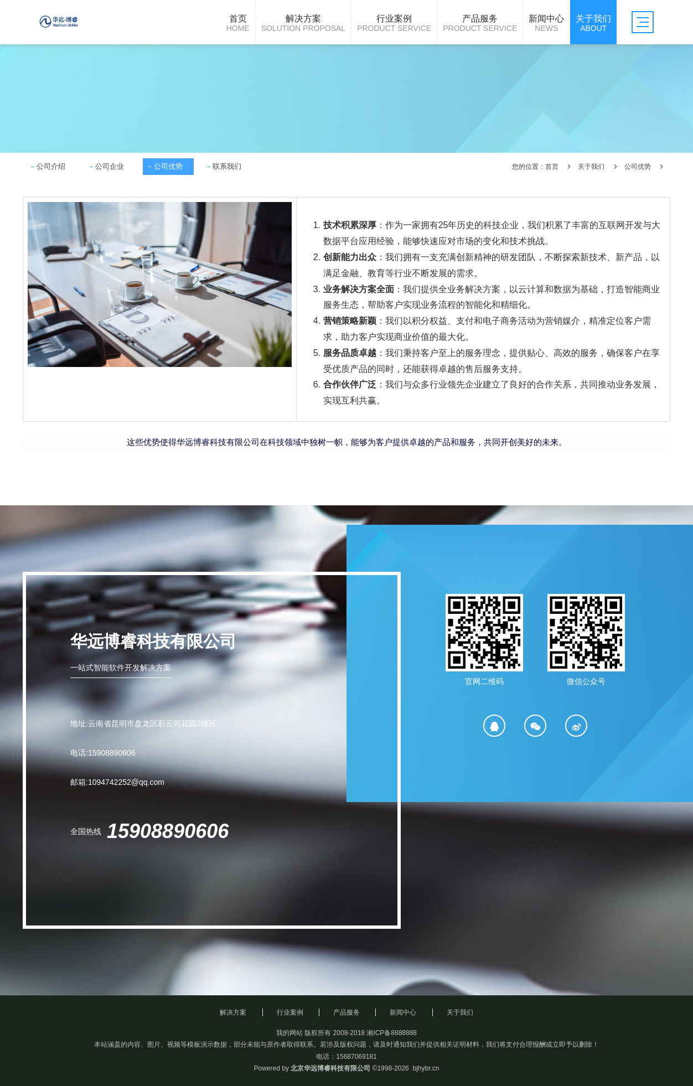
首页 (551, 166)
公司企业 (109, 166)
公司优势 (168, 166)
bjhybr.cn (425, 1068)
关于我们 (591, 166)
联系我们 (227, 166)
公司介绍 (51, 166)
